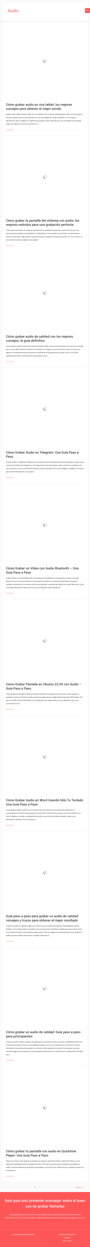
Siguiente (80, 1187)
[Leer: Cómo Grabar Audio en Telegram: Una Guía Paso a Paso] (45, 409)
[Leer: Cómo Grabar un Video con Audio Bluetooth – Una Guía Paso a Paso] (45, 524)
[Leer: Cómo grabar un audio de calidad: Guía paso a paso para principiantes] (45, 988)
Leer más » (10, 129)
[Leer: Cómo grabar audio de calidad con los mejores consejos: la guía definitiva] (45, 293)
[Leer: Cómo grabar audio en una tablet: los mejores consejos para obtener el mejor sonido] (45, 61)
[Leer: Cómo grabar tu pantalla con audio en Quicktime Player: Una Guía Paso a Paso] (45, 1107)
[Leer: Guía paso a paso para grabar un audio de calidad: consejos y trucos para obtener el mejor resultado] (45, 872)
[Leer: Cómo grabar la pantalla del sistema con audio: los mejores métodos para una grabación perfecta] (45, 177)
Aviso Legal (67, 1241)
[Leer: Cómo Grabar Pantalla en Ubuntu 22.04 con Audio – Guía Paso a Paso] (45, 640)
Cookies (67, 1238)
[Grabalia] (7, 11)
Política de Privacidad (67, 1234)
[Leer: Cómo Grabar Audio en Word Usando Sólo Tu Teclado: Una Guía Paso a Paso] (45, 756)
